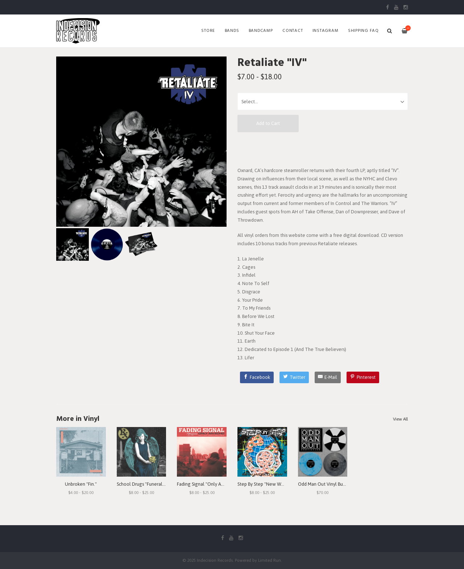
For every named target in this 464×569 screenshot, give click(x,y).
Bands (232, 31)
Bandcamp (261, 31)
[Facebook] (257, 377)
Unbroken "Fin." (81, 484)
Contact (292, 31)
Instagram (325, 31)
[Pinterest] (363, 377)
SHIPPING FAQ (363, 31)
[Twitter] (294, 377)
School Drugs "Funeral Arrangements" (156, 484)
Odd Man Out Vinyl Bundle (325, 484)
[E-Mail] (328, 377)
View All (400, 419)
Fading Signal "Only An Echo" (206, 484)
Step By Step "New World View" (270, 484)
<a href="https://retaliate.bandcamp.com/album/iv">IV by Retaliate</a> (322, 149)
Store (208, 31)
